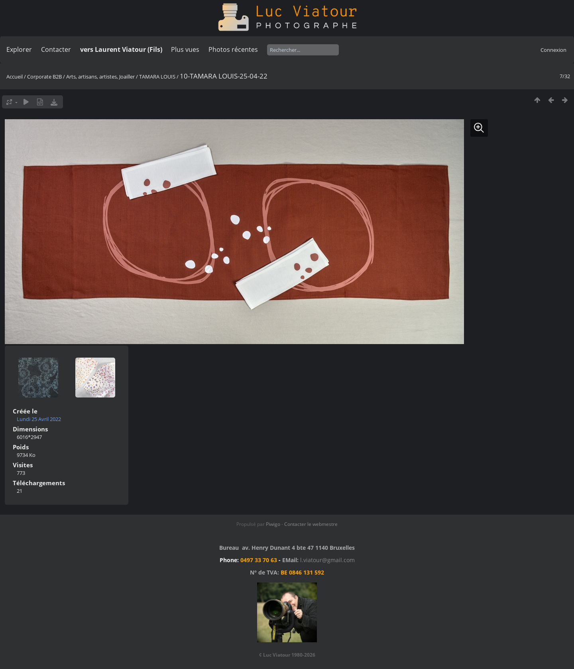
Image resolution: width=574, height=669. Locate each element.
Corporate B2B (44, 76)
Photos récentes (233, 49)
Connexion (553, 49)
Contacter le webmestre (311, 524)
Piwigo (273, 524)
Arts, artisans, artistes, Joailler (100, 76)
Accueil (14, 76)
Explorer (19, 49)
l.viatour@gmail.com (327, 560)
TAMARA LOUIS (157, 76)
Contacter (56, 49)
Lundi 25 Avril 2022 (39, 419)
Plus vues (185, 49)
